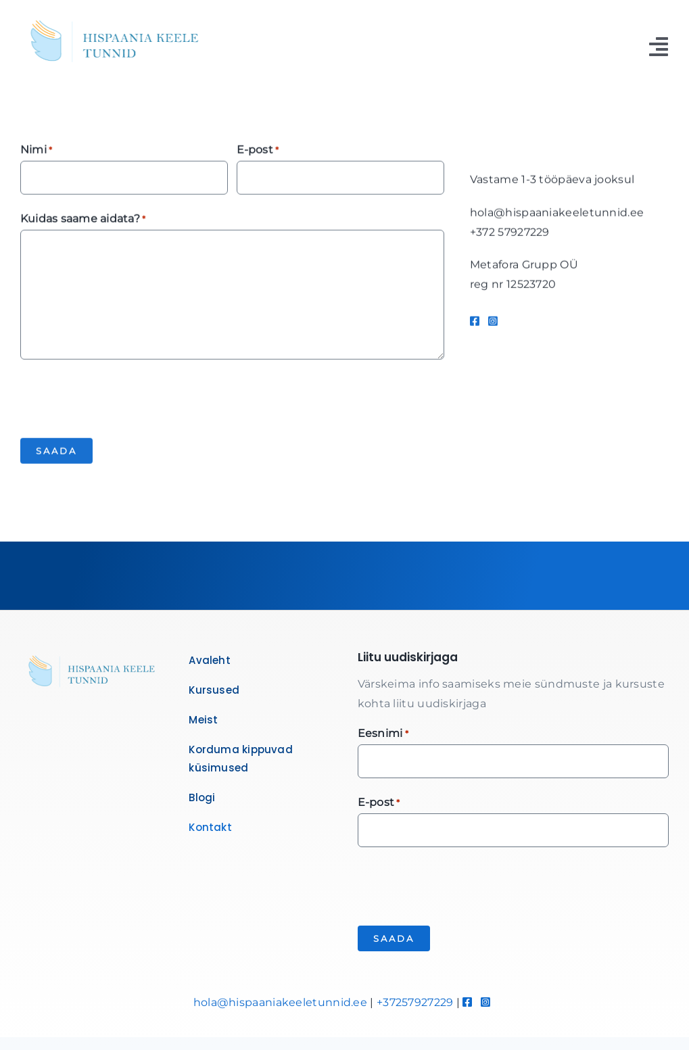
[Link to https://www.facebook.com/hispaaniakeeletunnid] (474, 322)
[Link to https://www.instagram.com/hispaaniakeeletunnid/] (493, 322)
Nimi (36, 152)
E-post (258, 152)
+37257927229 (415, 1002)
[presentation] (123, 398)
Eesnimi (383, 734)
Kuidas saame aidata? (82, 221)
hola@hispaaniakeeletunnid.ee (280, 1002)
